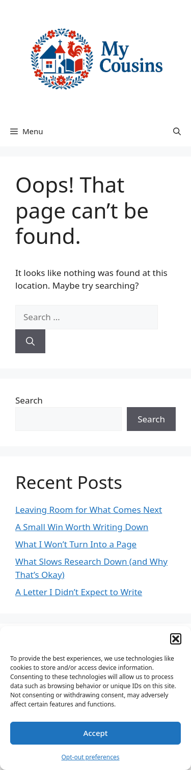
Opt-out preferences (90, 757)
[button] (176, 639)
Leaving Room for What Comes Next (88, 509)
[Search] (30, 341)
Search (29, 400)
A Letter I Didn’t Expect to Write (78, 592)
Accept (95, 733)
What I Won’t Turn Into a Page (76, 544)
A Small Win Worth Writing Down (81, 527)
